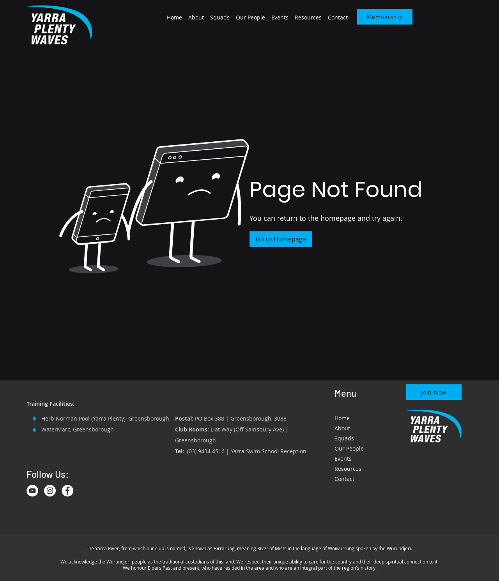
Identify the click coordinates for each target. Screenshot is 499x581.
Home (342, 418)
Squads (344, 438)
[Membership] (384, 17)
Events (343, 458)
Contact (344, 478)
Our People (349, 448)
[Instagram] (50, 490)
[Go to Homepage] (281, 239)
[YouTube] (32, 490)
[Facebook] (67, 490)
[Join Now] (434, 392)
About (342, 428)
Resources (347, 468)
